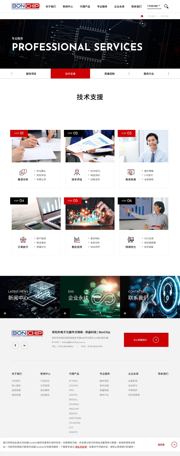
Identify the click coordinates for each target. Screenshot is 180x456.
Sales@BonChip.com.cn (73, 342)
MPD (71, 390)
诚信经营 (16, 394)
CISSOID (73, 385)
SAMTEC (73, 394)
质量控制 (109, 73)
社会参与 (132, 385)
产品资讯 (44, 380)
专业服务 (152, 16)
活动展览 (44, 394)
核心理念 (16, 385)
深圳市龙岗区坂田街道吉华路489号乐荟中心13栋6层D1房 (80, 338)
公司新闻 (44, 385)
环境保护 (132, 390)
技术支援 (164, 16)
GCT (71, 427)
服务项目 (31, 73)
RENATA (73, 413)
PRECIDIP (74, 408)
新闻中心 (45, 373)
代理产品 (74, 373)
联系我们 (163, 373)
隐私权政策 (81, 446)
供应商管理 (134, 394)
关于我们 (17, 373)
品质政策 (16, 390)
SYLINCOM (74, 422)
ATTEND (73, 380)
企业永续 (133, 373)
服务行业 (149, 73)
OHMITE (73, 432)
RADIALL (73, 399)
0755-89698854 (65, 346)
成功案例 (44, 390)
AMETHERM (75, 418)
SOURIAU (74, 404)
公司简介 (16, 380)
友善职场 (132, 380)
